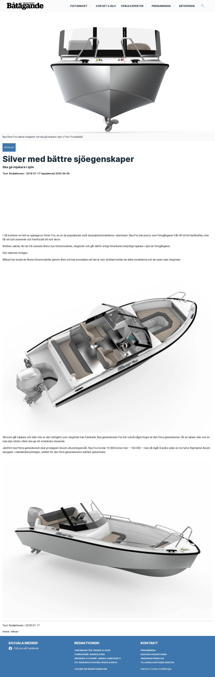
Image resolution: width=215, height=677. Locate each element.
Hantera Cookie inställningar (156, 668)
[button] (80, 6)
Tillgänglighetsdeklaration (157, 662)
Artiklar (6, 631)
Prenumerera (148, 650)
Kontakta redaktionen (154, 654)
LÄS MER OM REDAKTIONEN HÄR (90, 669)
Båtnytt (14, 631)
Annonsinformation (152, 658)
